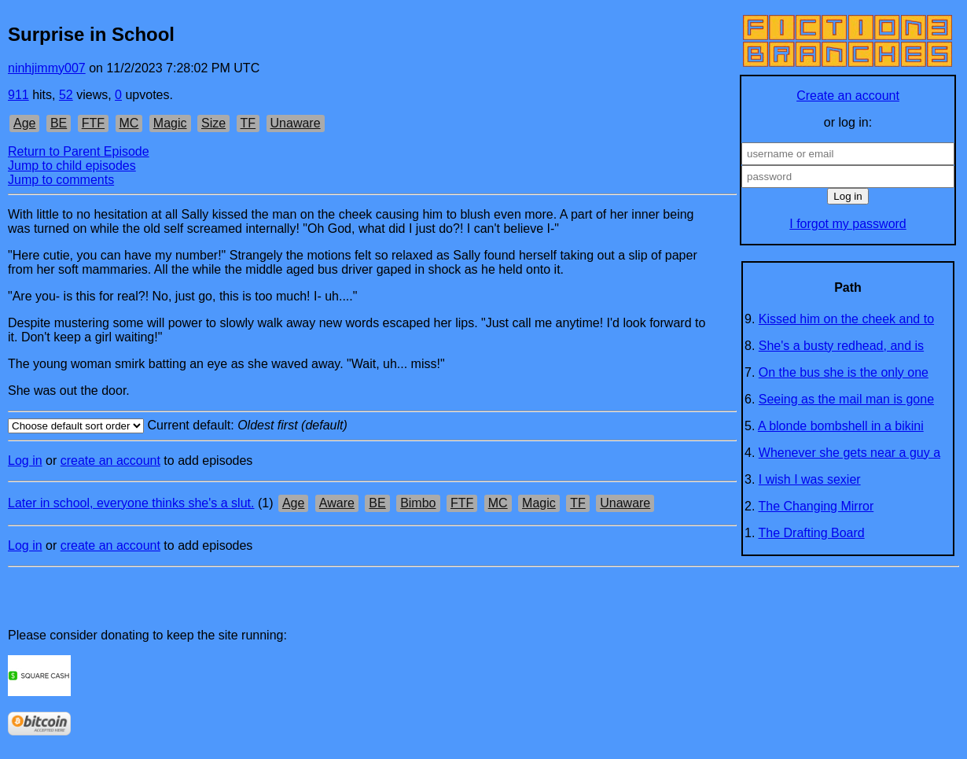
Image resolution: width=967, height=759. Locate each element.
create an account (110, 460)
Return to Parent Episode (78, 151)
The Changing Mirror (816, 506)
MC (129, 123)
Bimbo (418, 503)
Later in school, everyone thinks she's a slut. (131, 503)
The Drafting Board (812, 533)
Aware (337, 503)
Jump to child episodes (72, 165)
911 (18, 94)
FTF (93, 123)
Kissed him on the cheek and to (846, 319)
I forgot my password (847, 223)
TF (248, 123)
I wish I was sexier (810, 479)
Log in (25, 460)
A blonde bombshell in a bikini (841, 426)
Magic (170, 123)
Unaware (295, 123)
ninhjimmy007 (47, 68)
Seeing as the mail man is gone (846, 399)
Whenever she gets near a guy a (849, 452)
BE (58, 123)
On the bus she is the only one (843, 372)
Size (213, 123)
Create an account (847, 95)
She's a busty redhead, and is (841, 345)
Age (24, 123)
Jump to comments (61, 179)
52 (66, 94)
